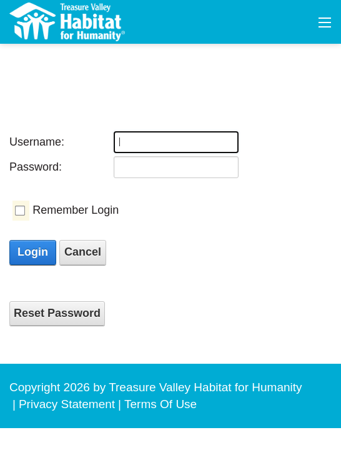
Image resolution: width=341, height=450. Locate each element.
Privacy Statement (67, 404)
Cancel (82, 252)
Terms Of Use (160, 404)
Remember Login (75, 210)
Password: (35, 167)
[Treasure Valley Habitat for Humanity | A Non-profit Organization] (67, 21)
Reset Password (57, 313)
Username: (36, 142)
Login (32, 252)
